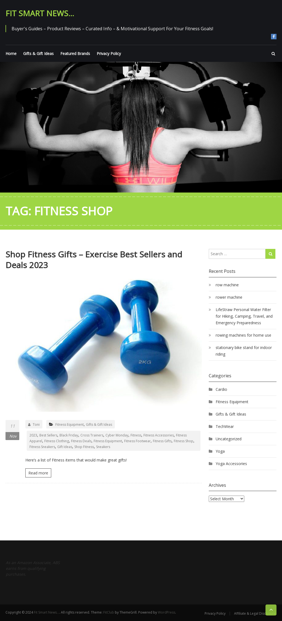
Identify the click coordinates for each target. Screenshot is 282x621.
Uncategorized (229, 438)
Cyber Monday (116, 435)
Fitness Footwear (137, 441)
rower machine (229, 297)
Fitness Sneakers (42, 446)
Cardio (221, 389)
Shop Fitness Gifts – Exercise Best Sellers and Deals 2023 (94, 260)
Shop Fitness (84, 446)
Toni (34, 424)
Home (11, 53)
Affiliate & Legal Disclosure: (255, 613)
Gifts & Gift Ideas (38, 53)
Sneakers (103, 446)
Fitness (136, 435)
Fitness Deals (81, 441)
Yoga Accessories (231, 463)
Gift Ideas (64, 446)
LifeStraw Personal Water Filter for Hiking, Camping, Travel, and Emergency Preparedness (244, 316)
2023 (33, 435)
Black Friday (68, 435)
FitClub (108, 612)
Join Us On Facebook (273, 36)
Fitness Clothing (56, 441)
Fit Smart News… (40, 13)
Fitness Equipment (69, 424)
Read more (38, 473)
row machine (227, 284)
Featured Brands (75, 53)
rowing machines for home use (243, 335)
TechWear (225, 426)
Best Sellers (48, 435)
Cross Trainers (91, 435)
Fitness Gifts (162, 441)
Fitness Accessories (158, 435)
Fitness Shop (183, 441)
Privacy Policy (109, 53)
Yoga (220, 451)
